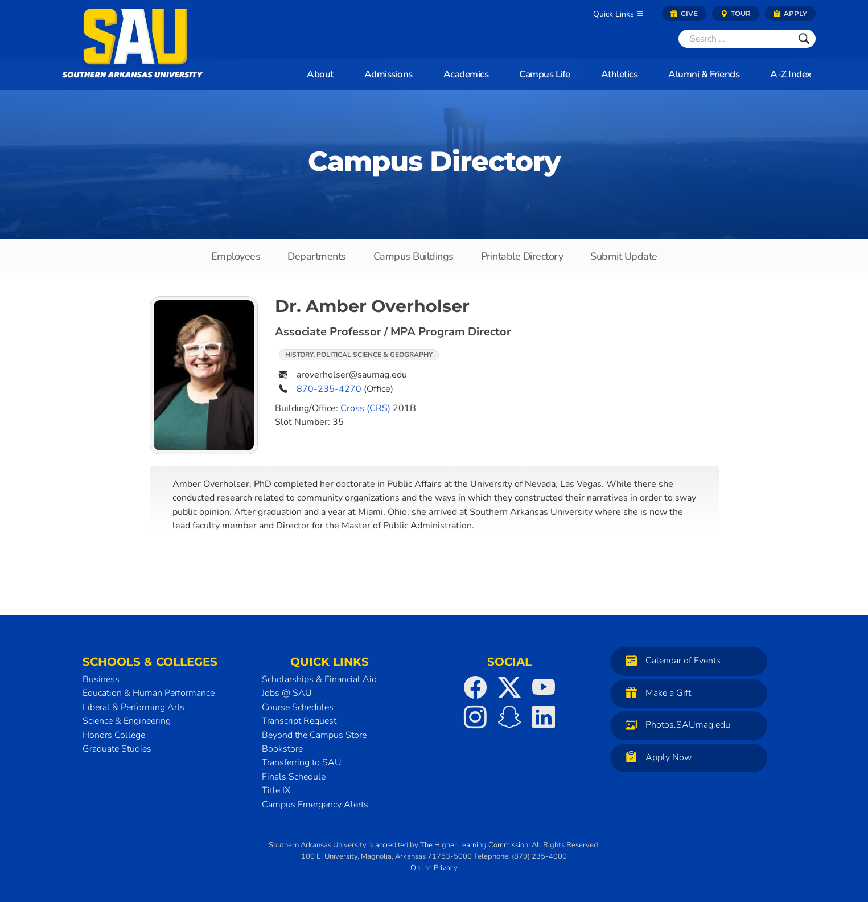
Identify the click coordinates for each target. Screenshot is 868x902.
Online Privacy (434, 868)
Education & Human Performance (149, 693)
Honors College (114, 735)
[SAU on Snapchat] (509, 717)
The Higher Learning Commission (474, 845)
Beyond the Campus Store (314, 735)
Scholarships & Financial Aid (319, 679)
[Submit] (804, 38)
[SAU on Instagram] (475, 717)
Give (684, 13)
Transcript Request (299, 721)
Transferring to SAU (302, 762)
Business (101, 679)
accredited (391, 845)
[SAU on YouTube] (543, 687)
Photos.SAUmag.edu (675, 724)
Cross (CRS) (365, 408)
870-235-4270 (329, 389)
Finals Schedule (294, 776)
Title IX (276, 790)
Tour (736, 13)
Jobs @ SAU (287, 693)
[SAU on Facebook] (475, 687)
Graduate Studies (117, 749)
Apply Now (656, 757)
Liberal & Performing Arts (133, 707)
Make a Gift (655, 692)
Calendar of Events (670, 660)
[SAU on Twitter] (509, 687)
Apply (790, 13)
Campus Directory (434, 161)
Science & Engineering (127, 721)
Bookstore (282, 749)
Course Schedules (298, 707)
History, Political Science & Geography (359, 354)
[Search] (735, 39)
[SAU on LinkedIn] (543, 717)
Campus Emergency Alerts (315, 804)
